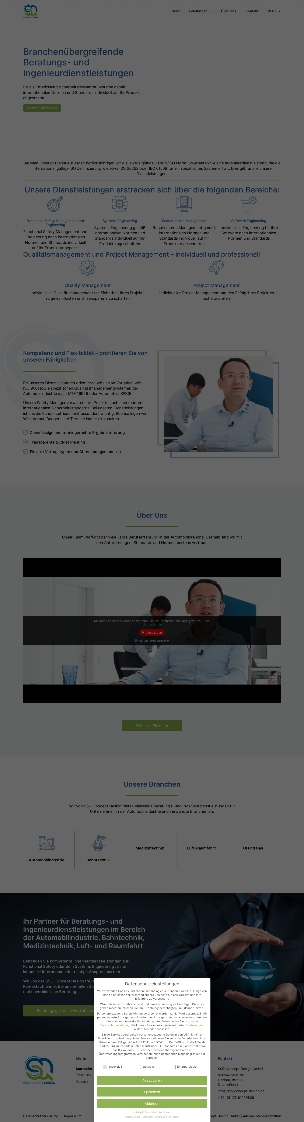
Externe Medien (185, 1066)
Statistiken (146, 1066)
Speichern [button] (152, 1092)
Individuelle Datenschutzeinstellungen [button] (152, 1112)
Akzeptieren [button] (152, 1080)
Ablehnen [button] (152, 1103)
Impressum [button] (173, 1117)
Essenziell (112, 1066)
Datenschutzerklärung (115, 1025)
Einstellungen (195, 1025)
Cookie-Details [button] (132, 1117)
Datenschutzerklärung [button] (154, 1117)
